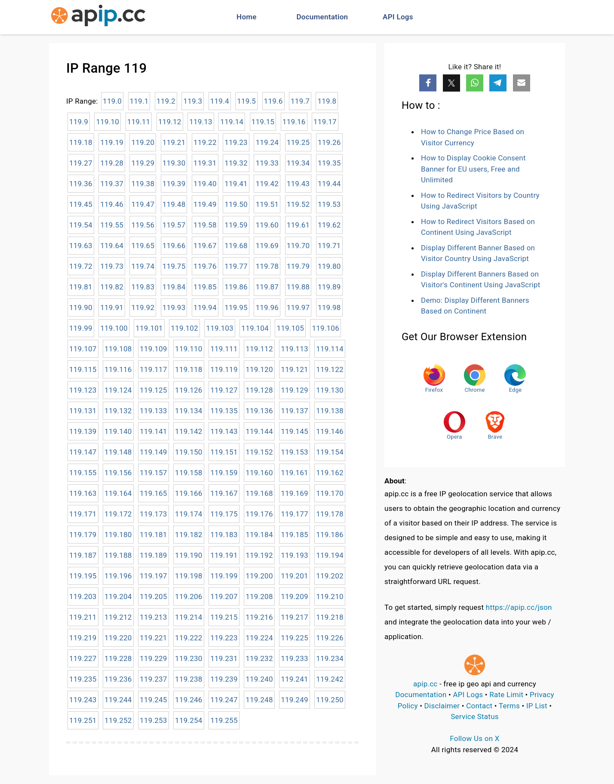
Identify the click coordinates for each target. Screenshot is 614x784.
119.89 (329, 287)
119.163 (83, 493)
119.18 (80, 142)
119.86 (236, 287)
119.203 (83, 596)
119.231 (224, 658)
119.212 (118, 617)
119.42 (267, 183)
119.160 (259, 472)
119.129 (294, 390)
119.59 (236, 225)
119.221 (153, 637)
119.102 (184, 328)
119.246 (189, 699)
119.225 (294, 637)
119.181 (153, 534)
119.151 (224, 452)
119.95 (236, 307)
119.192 (259, 555)
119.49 (205, 204)
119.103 (219, 328)
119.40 (205, 183)
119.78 (267, 266)
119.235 (83, 679)
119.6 (273, 101)
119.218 (330, 617)
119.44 (329, 183)
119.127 (224, 390)
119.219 (83, 637)
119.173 (153, 514)
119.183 (224, 534)
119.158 (189, 472)
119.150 (189, 452)
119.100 (114, 328)
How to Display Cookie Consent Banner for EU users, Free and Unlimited (473, 169)
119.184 (259, 534)
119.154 (330, 452)
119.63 (80, 245)
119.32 (236, 163)
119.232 (259, 658)
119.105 (290, 328)
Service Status (475, 716)
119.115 (83, 369)
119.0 (112, 101)
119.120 (259, 369)
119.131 (83, 410)
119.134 (189, 410)
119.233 (294, 658)
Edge (515, 378)
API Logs (398, 16)
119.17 (325, 121)
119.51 (267, 204)
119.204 (118, 596)
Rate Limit (506, 694)
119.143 (224, 431)
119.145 (294, 431)
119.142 (189, 431)
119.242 (330, 679)
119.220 (118, 637)
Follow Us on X (474, 738)
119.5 (246, 101)
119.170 (330, 493)
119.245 (153, 699)
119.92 (142, 307)
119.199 (224, 576)
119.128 (259, 390)
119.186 (330, 534)
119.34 (298, 163)
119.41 (236, 183)
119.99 (80, 328)
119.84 (174, 287)
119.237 (153, 679)
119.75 (174, 266)
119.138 (330, 410)
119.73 (111, 266)
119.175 (224, 514)
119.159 (224, 472)
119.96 (267, 307)
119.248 (259, 699)
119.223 (224, 637)
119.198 (189, 576)
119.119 (224, 369)
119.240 (259, 679)
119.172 (118, 514)
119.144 (259, 431)
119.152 (259, 452)
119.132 (118, 410)
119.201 (294, 576)
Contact (479, 705)
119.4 (219, 101)
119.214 (189, 617)
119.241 (294, 679)
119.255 (224, 720)
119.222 (189, 637)
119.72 (80, 266)
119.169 (294, 493)
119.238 (189, 679)
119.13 (200, 121)
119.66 (174, 245)
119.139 (83, 431)
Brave (495, 425)
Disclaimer (442, 705)
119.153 (294, 452)
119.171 (83, 514)
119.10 (107, 121)
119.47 (142, 204)
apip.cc (425, 683)
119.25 (298, 142)
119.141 (153, 431)
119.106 (325, 328)
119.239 (224, 679)
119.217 (294, 617)
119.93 (174, 307)
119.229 (153, 658)
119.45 (80, 204)
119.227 (83, 658)
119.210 (330, 596)
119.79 (298, 266)
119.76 (205, 266)
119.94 (205, 307)
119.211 (83, 617)
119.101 (149, 328)
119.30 (174, 163)
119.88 (298, 287)
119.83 (142, 287)
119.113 (294, 348)
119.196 (118, 576)
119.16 (294, 121)
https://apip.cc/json (519, 607)
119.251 (83, 720)
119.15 (263, 121)
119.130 (330, 390)
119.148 (118, 452)
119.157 (153, 472)
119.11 (138, 121)
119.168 (259, 493)
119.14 (231, 121)
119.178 (330, 514)
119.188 (118, 555)
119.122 (330, 369)
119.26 (329, 142)
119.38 (142, 183)
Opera (454, 425)
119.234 (330, 658)
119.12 (169, 121)
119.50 (236, 204)
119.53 (329, 204)
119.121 (294, 369)
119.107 (83, 348)
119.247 (224, 699)
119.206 (189, 596)
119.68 (236, 245)
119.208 (259, 596)
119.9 (78, 121)
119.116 (118, 369)
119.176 (259, 514)
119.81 (80, 287)
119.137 (294, 410)
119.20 (142, 142)
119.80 (329, 266)
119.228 (118, 658)
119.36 (80, 183)
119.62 (329, 225)
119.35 (329, 163)
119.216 (259, 617)
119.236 (118, 679)
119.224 (259, 637)
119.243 (83, 699)
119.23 (236, 142)
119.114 (330, 348)
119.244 (118, 699)
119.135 (224, 410)
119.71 (329, 245)
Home (246, 16)
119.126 (189, 390)
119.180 (118, 534)
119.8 (326, 101)
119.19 (111, 142)
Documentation (322, 16)
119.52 (298, 204)
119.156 (118, 472)
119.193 (294, 555)
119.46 (111, 204)
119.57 (174, 225)
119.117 (153, 369)
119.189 (153, 555)
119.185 (294, 534)
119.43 (298, 183)
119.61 (298, 225)
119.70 (298, 245)
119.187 (83, 555)
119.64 (111, 245)
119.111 (224, 348)
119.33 (267, 163)
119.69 (267, 245)
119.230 (189, 658)
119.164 (118, 493)
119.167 (224, 493)
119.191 (224, 555)
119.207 (224, 596)
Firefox (434, 378)
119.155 (83, 472)
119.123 (83, 390)
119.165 (153, 493)
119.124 (118, 390)
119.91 (111, 307)
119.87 (267, 287)
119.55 (111, 225)
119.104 (255, 328)
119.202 (330, 576)
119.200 (259, 576)
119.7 (300, 101)
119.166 (189, 493)
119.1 (139, 101)
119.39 (174, 183)
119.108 (118, 348)
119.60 (267, 225)
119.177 (294, 514)
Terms (509, 705)
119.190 (189, 555)
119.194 (330, 555)
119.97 (298, 307)
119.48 (174, 204)
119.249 (294, 699)
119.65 (142, 245)
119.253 (153, 720)
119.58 (205, 225)
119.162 (330, 472)
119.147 (83, 452)
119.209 (294, 596)
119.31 (205, 163)
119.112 (259, 348)
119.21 (174, 142)
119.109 (153, 348)
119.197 (153, 576)
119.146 (330, 431)
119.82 (111, 287)
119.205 (153, 596)
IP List (536, 705)
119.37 (111, 183)
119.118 (189, 369)
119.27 (80, 163)
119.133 (153, 410)
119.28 (111, 163)
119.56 (142, 225)
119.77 (236, 266)
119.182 (189, 534)
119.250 (330, 699)
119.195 (83, 576)
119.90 (80, 307)
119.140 (118, 431)
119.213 (153, 617)
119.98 (329, 307)
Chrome (474, 378)
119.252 (118, 720)
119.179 (83, 534)
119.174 (189, 514)
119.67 (205, 245)
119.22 (205, 142)
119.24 (267, 142)
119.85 (205, 287)
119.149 (153, 452)
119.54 (80, 225)
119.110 (189, 348)
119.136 (259, 410)
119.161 (294, 472)
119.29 (142, 163)
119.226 (330, 637)
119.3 (192, 101)
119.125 (153, 390)
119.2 (166, 101)
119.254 (189, 720)
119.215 (224, 617)
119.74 (142, 266)
